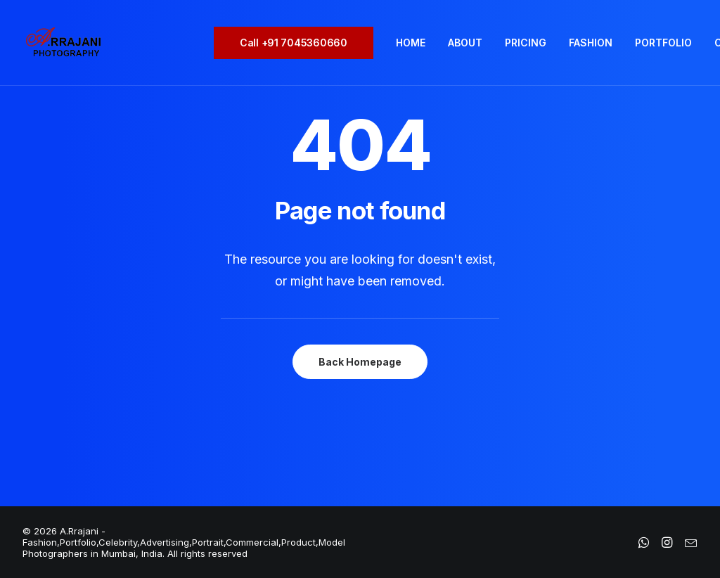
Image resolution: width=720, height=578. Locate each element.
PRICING (525, 43)
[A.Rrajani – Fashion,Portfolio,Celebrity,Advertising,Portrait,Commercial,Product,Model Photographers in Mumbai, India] (62, 42)
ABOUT (465, 43)
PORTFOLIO (663, 43)
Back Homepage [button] (360, 362)
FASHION (590, 43)
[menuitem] (298, 43)
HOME (410, 43)
